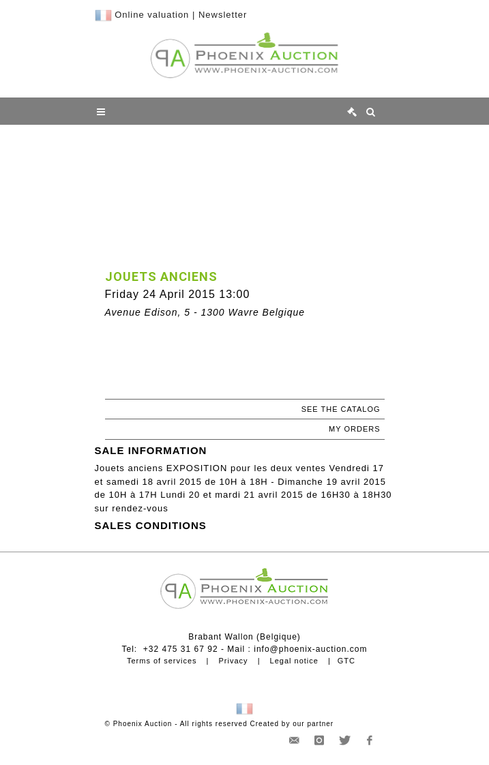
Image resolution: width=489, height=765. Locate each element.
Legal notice (294, 661)
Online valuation (152, 15)
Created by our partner (292, 724)
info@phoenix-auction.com (310, 649)
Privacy (233, 661)
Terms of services (162, 661)
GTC (346, 661)
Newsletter (222, 15)
